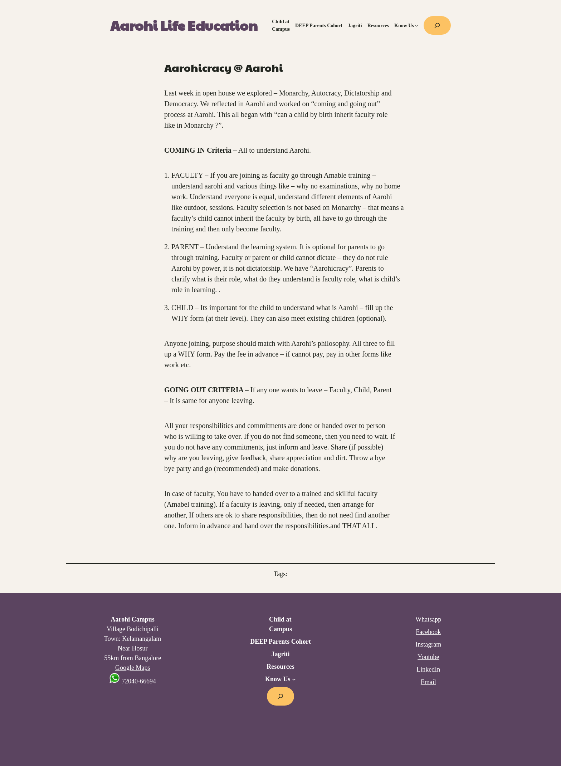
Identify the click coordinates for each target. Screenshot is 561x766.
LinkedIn (428, 669)
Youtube (428, 657)
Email (428, 682)
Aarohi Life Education (184, 25)
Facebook (428, 631)
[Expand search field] (437, 25)
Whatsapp (428, 619)
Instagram (428, 644)
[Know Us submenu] (416, 25)
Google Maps (132, 667)
